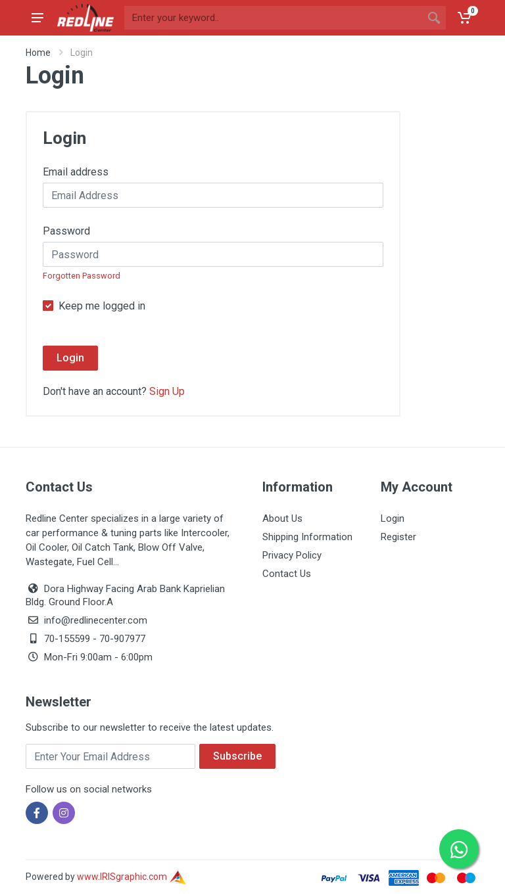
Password (66, 231)
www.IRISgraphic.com (131, 876)
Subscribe (237, 756)
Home (38, 52)
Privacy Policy (292, 555)
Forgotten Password (81, 276)
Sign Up (167, 391)
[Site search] (273, 18)
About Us (282, 518)
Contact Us (286, 574)
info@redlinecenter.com (95, 620)
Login (70, 358)
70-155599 (67, 639)
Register (398, 537)
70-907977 (122, 639)
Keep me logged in (102, 306)
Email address (75, 172)
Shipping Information (307, 537)
